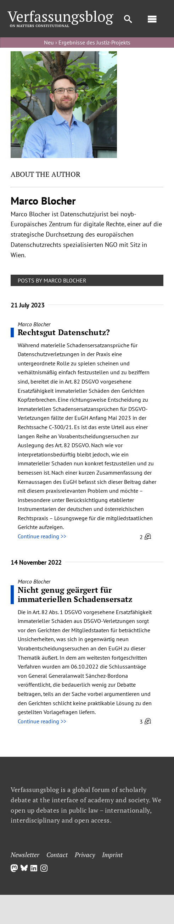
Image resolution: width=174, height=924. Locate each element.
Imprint (112, 854)
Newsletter (25, 854)
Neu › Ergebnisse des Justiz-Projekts (87, 42)
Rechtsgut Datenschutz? (64, 332)
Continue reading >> (42, 536)
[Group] (60, 13)
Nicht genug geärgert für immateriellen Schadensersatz (75, 594)
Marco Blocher (34, 324)
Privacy (85, 854)
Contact (57, 854)
